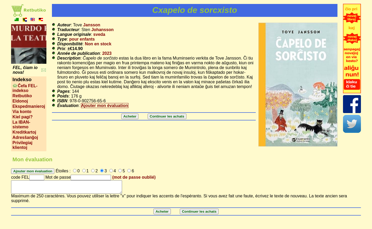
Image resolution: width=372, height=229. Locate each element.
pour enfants (82, 39)
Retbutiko (22, 96)
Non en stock (98, 44)
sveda (99, 34)
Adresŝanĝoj (25, 137)
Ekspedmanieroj (28, 106)
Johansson (102, 29)
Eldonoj (20, 101)
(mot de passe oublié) (134, 177)
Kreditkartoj (24, 132)
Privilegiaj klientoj (22, 145)
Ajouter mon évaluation (104, 105)
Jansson (91, 25)
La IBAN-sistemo (21, 124)
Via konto (21, 111)
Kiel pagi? (22, 117)
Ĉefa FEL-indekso (24, 88)
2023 (107, 53)
